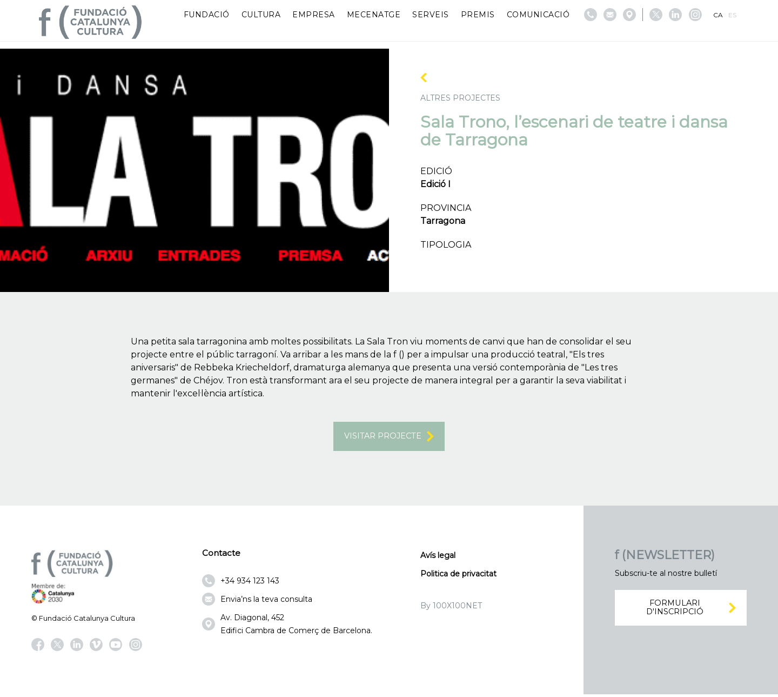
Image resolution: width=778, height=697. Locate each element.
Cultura (261, 14)
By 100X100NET (451, 609)
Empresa (313, 14)
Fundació (207, 14)
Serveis (430, 14)
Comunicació (538, 14)
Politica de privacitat (458, 577)
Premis (478, 14)
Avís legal (437, 558)
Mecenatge (374, 14)
